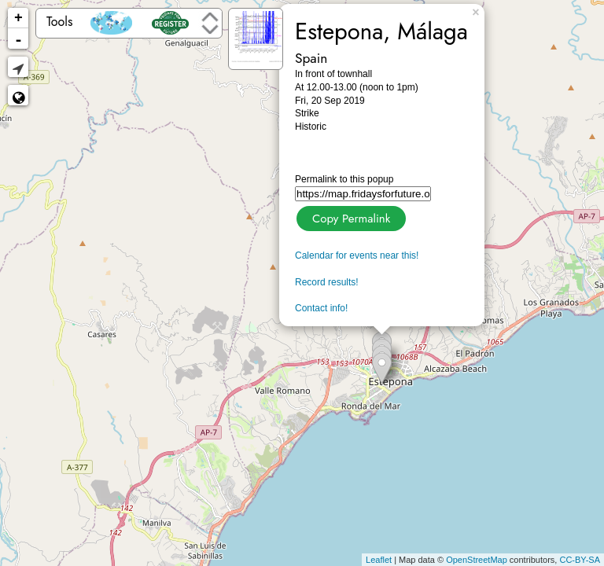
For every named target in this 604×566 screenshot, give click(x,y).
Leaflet (379, 559)
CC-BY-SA (579, 559)
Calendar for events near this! (356, 255)
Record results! (327, 282)
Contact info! (321, 308)
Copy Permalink (349, 216)
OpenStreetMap (476, 559)
